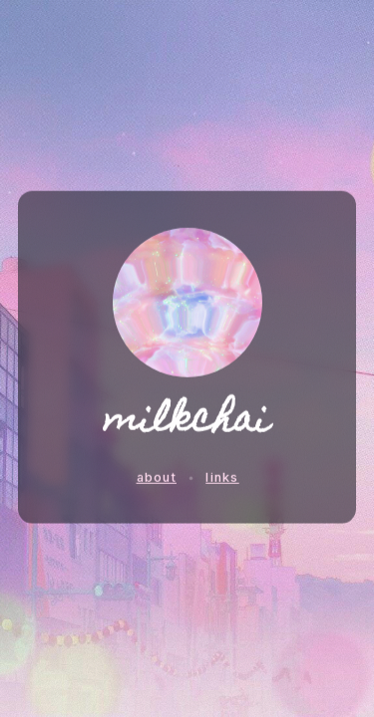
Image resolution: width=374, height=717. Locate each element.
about (157, 476)
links (221, 476)
